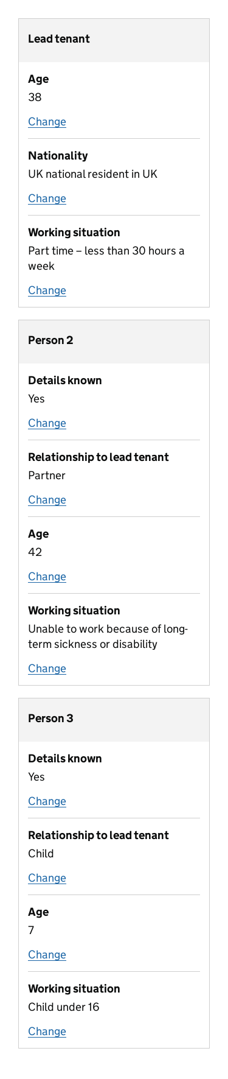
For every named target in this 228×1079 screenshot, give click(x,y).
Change (47, 121)
